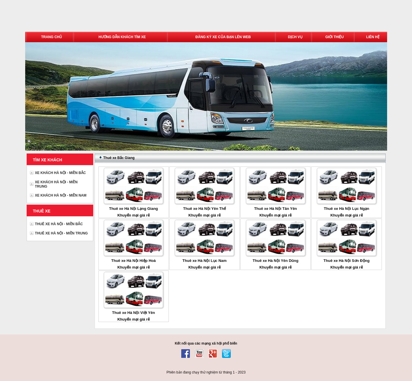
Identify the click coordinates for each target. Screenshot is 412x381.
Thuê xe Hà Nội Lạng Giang (133, 208)
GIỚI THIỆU (334, 37)
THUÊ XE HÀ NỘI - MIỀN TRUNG (61, 233)
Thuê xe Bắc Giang (119, 158)
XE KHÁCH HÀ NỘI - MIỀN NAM (61, 195)
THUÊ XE (42, 211)
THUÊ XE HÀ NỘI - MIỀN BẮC (59, 224)
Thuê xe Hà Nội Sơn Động (346, 260)
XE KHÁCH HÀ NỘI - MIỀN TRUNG (56, 184)
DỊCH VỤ (295, 37)
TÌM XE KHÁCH (47, 160)
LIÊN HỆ (373, 37)
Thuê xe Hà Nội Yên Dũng (276, 260)
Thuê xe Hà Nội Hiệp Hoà (133, 260)
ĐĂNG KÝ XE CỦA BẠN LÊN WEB (223, 37)
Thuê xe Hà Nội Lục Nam (204, 260)
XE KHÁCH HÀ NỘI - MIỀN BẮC (60, 173)
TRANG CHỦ (51, 37)
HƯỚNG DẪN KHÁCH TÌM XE (122, 37)
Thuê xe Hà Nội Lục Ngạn (346, 208)
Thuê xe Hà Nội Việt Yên (133, 312)
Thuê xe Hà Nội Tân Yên (275, 208)
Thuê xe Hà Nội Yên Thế (204, 208)
